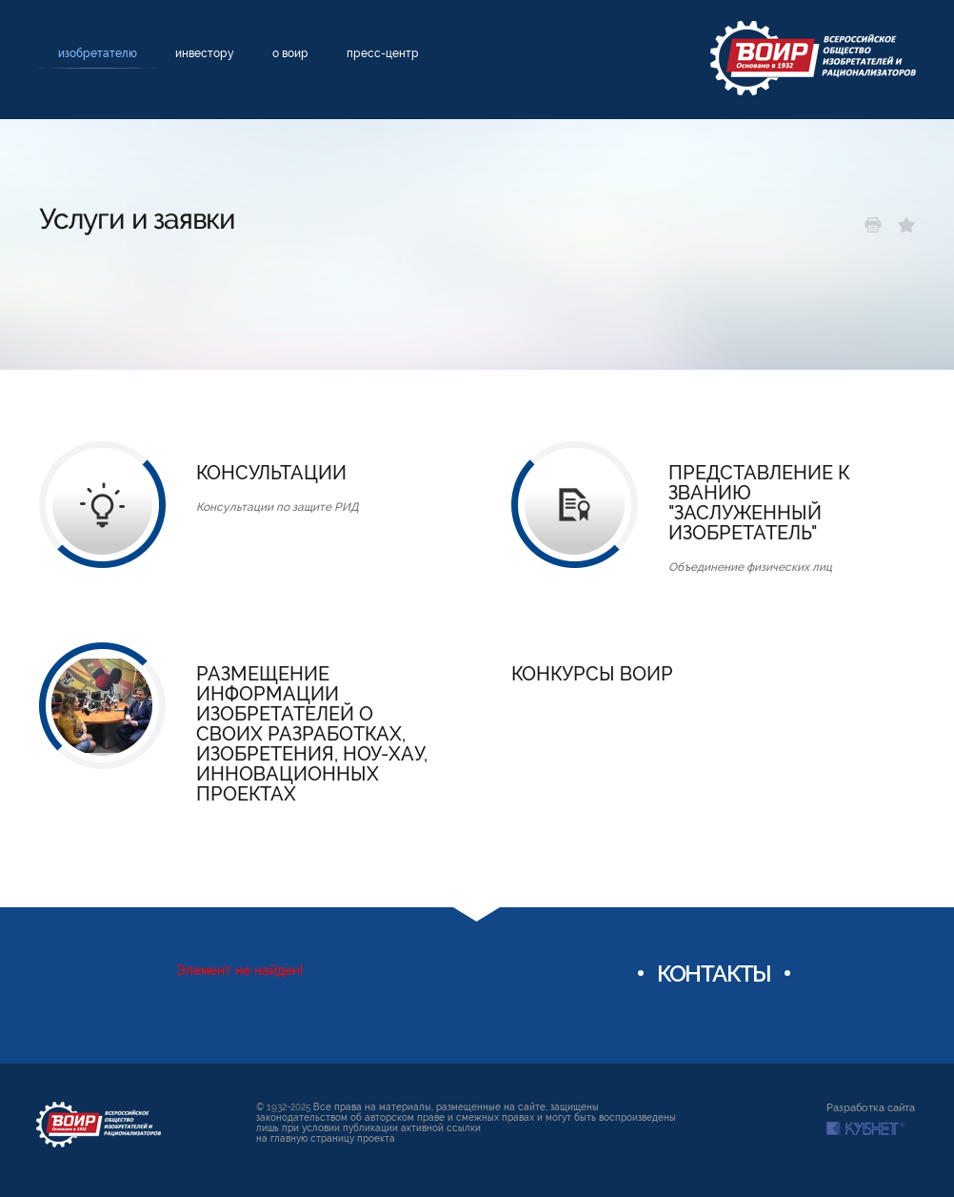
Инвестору (204, 53)
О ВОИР (290, 53)
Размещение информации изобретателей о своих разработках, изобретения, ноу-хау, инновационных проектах (311, 734)
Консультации (271, 473)
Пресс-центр (383, 53)
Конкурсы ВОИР (592, 674)
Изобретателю (97, 53)
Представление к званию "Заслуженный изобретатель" (758, 503)
